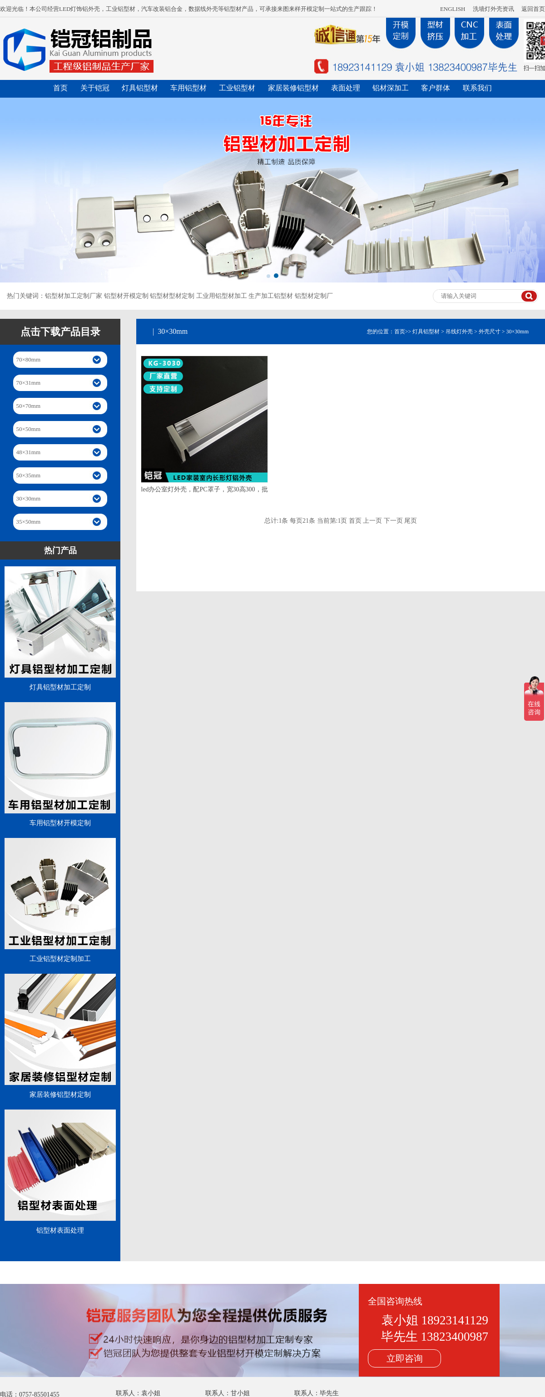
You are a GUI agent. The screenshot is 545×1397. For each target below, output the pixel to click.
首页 (60, 88)
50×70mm (28, 405)
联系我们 (477, 88)
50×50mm (28, 429)
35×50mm (28, 521)
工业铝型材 (237, 88)
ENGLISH (453, 8)
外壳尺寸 (489, 331)
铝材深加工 (390, 88)
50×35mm (28, 475)
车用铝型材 (188, 88)
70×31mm (28, 382)
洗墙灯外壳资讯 (493, 8)
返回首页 (533, 8)
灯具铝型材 (140, 88)
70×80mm (28, 359)
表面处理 (345, 88)
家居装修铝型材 (293, 88)
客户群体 (435, 88)
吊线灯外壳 (459, 331)
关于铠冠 (94, 88)
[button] (268, 276)
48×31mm (28, 452)
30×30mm (28, 498)
